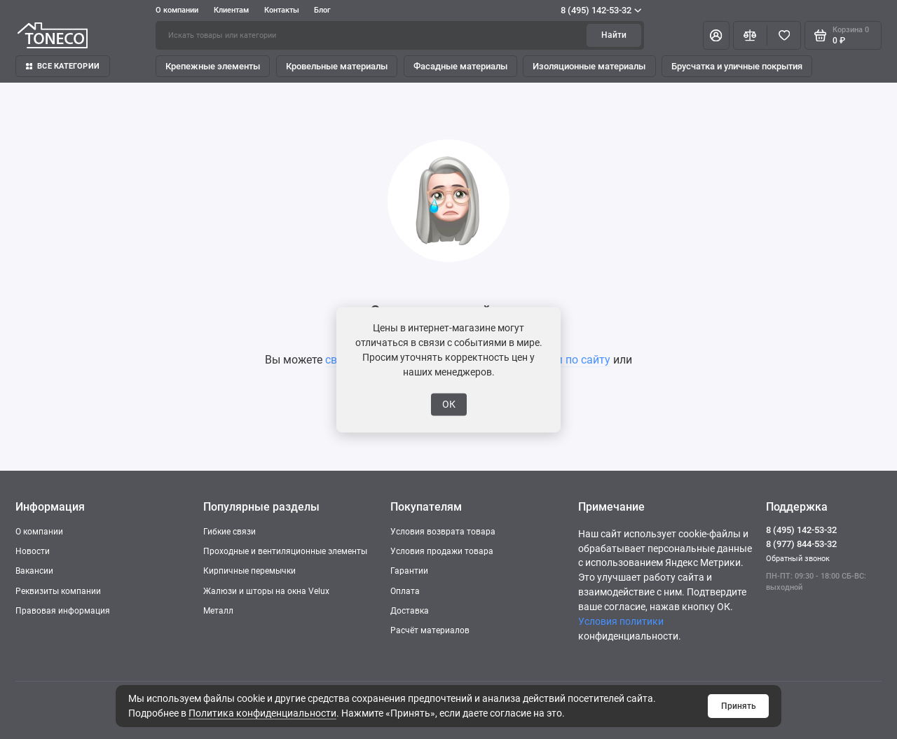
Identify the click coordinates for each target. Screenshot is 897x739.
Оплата (405, 591)
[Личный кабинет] (716, 35)
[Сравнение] (750, 35)
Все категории (63, 66)
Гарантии (409, 571)
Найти (613, 35)
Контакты (281, 10)
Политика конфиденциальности (262, 713)
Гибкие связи (229, 532)
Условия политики (621, 621)
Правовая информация (62, 611)
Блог (322, 10)
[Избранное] (783, 35)
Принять (738, 706)
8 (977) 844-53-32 (801, 544)
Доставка (409, 611)
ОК (449, 404)
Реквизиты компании (58, 591)
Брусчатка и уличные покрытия (736, 66)
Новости (32, 551)
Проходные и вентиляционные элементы (285, 551)
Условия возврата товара (442, 532)
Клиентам (231, 10)
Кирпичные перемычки (249, 571)
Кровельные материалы (337, 66)
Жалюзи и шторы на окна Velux (266, 591)
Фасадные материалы (460, 66)
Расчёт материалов (430, 630)
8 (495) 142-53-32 (601, 10)
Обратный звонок (798, 558)
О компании (177, 10)
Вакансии (34, 571)
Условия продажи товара (441, 551)
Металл (218, 611)
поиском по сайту (563, 359)
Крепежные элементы (212, 66)
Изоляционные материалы (589, 66)
